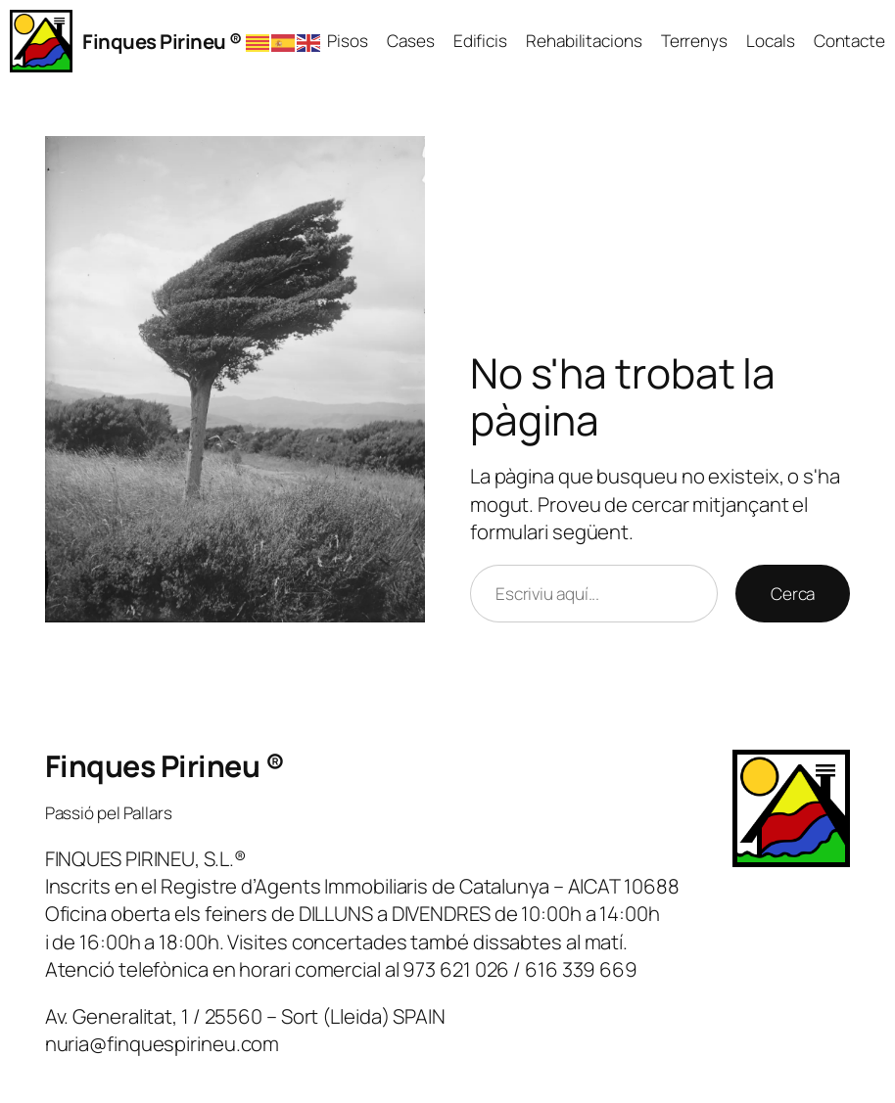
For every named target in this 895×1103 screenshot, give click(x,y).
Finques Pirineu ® (162, 41)
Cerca (793, 593)
